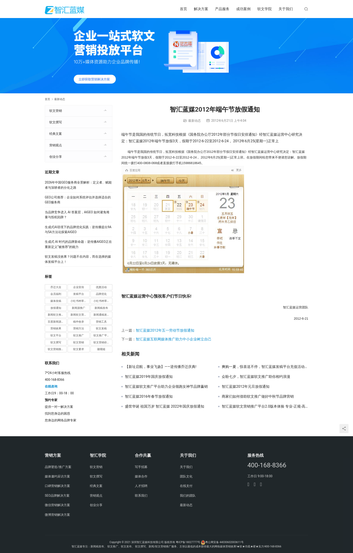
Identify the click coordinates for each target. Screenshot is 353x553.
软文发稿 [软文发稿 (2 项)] (101, 328)
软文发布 (126, 546)
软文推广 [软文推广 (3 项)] (78, 335)
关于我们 (285, 9)
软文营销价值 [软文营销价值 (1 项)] (101, 342)
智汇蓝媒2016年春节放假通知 (149, 397)
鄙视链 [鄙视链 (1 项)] (101, 349)
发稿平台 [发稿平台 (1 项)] (78, 294)
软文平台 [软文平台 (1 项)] (55, 335)
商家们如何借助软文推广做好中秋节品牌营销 (258, 397)
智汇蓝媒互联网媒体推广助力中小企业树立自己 (173, 339)
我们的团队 (188, 495)
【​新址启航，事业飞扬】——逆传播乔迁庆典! (160, 367)
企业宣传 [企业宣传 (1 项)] (78, 287)
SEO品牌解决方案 (57, 495)
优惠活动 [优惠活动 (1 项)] (101, 287)
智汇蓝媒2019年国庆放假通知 (149, 377)
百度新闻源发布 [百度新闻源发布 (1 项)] (57, 321)
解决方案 (201, 9)
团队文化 (186, 476)
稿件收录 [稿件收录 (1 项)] (78, 321)
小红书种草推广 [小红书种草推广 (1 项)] (79, 301)
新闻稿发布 (97, 546)
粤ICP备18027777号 (188, 542)
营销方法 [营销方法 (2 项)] (78, 328)
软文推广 (112, 546)
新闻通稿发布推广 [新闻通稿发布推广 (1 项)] (102, 314)
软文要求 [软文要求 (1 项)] (78, 349)
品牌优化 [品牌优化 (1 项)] (101, 294)
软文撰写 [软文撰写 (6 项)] (55, 342)
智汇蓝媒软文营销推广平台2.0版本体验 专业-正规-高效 (265, 406)
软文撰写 (55, 122)
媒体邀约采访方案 (57, 476)
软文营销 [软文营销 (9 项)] (78, 342)
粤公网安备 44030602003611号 (224, 542)
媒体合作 (141, 476)
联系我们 (141, 495)
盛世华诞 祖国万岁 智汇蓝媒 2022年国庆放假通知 (164, 406)
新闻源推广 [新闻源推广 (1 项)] (78, 308)
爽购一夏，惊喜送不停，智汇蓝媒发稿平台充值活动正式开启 (265, 367)
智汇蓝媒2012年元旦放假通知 (245, 387)
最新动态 (194, 120)
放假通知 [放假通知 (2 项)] (55, 308)
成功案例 (243, 9)
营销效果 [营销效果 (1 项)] (55, 328)
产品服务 (222, 9)
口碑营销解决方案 (57, 486)
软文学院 (264, 9)
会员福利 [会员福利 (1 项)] (55, 294)
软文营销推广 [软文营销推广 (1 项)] (56, 349)
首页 (183, 9)
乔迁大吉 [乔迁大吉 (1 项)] (55, 287)
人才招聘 (141, 486)
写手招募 (141, 467)
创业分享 (55, 156)
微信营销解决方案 (57, 505)
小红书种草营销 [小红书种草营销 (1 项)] (102, 301)
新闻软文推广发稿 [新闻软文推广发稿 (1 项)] (57, 314)
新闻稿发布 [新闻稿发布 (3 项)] (101, 308)
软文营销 (55, 110)
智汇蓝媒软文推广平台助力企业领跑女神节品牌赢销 (166, 387)
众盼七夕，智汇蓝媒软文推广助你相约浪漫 (256, 377)
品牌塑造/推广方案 (58, 467)
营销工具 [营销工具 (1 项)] (101, 321)
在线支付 (186, 486)
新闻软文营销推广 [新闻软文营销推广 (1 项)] (79, 314)
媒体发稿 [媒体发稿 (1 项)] (55, 301)
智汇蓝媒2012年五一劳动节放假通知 (165, 330)
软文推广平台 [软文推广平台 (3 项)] (101, 335)
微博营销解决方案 (57, 514)
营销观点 (55, 145)
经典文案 (55, 133)
